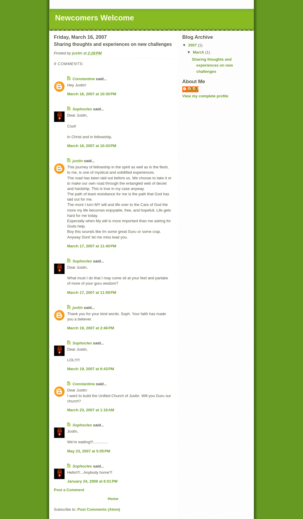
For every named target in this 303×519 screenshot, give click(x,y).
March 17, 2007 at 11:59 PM (91, 292)
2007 (193, 45)
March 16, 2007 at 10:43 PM (91, 146)
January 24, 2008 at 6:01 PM (92, 481)
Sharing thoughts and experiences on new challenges (212, 65)
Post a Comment (69, 490)
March (199, 52)
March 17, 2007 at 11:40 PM (91, 246)
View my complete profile (205, 96)
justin (77, 161)
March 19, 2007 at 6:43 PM (90, 369)
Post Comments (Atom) (99, 509)
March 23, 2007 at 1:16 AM (90, 410)
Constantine (83, 79)
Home (113, 499)
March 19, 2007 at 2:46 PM (90, 328)
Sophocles (82, 109)
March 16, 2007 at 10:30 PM (91, 94)
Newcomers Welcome (94, 17)
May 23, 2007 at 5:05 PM (88, 451)
